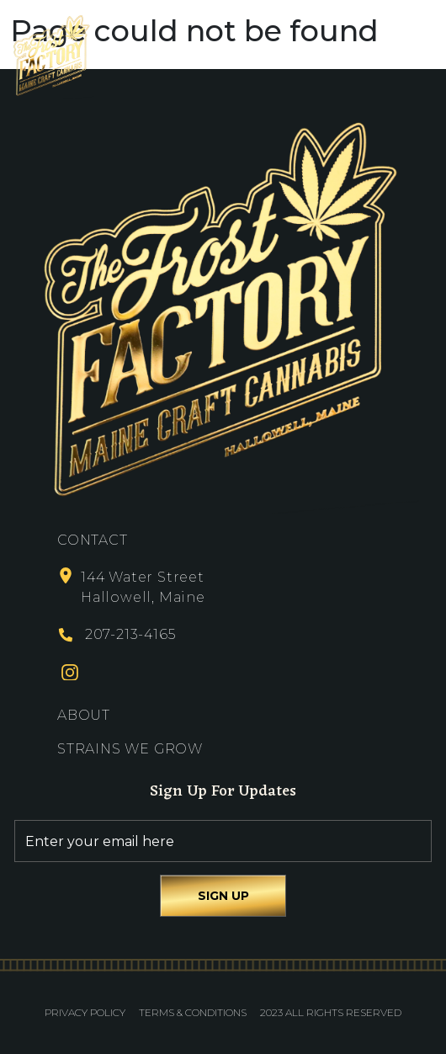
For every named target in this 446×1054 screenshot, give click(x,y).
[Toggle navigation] (421, 55)
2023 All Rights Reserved (330, 1012)
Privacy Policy (85, 1012)
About (83, 715)
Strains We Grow (130, 749)
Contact (92, 540)
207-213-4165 (130, 634)
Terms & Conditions (193, 1012)
